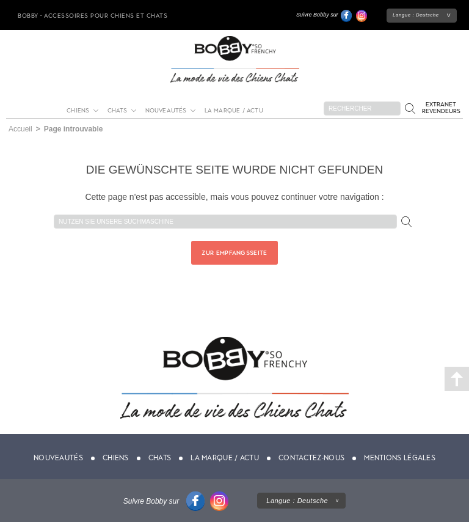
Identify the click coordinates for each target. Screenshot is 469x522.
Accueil (20, 129)
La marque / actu (234, 110)
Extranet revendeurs (441, 107)
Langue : (416, 15)
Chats (117, 110)
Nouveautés (166, 110)
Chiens (78, 110)
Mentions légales (399, 458)
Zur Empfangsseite (234, 253)
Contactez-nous (311, 458)
